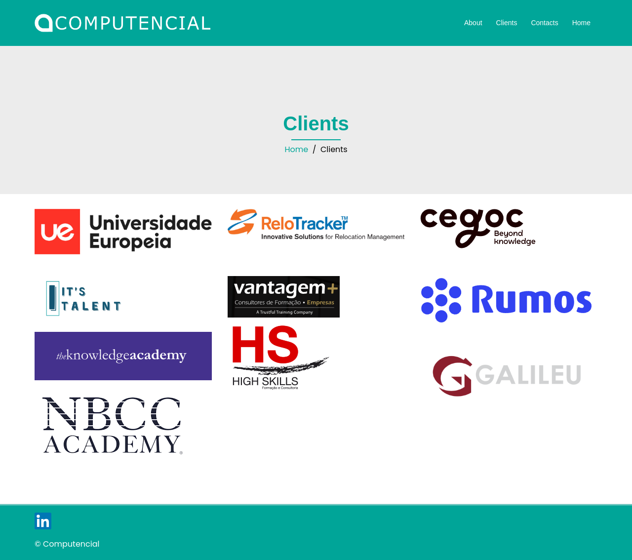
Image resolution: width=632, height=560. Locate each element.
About (473, 23)
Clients (506, 23)
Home (581, 23)
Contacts (544, 23)
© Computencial (67, 544)
